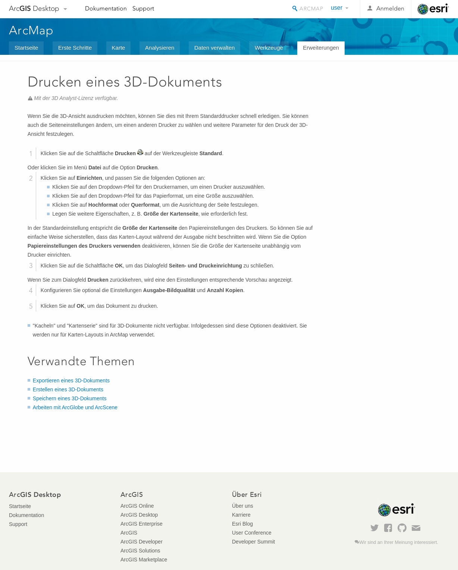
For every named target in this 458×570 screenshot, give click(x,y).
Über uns (242, 506)
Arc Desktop (34, 8)
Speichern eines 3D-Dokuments (70, 398)
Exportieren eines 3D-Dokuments (71, 380)
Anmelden (390, 8)
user (336, 7)
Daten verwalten (214, 47)
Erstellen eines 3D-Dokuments (68, 389)
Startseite (26, 47)
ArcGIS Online (137, 506)
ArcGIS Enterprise (141, 524)
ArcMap (31, 30)
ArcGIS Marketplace (143, 560)
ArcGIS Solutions (140, 551)
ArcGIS (128, 533)
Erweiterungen (321, 47)
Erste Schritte (75, 47)
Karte (118, 47)
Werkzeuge (269, 47)
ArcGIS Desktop (139, 515)
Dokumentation (106, 8)
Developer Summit (253, 542)
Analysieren (159, 47)
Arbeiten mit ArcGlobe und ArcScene (75, 407)
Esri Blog (242, 524)
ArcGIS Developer (141, 542)
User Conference (252, 533)
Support (143, 8)
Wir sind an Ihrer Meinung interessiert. (398, 542)
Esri (433, 9)
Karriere (241, 515)
